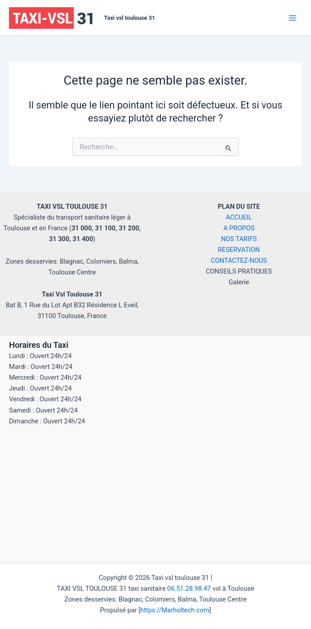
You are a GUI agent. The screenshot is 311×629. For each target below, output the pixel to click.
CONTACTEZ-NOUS (239, 260)
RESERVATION (239, 250)
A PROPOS (238, 228)
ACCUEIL (239, 217)
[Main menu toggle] (292, 18)
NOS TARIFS (239, 239)
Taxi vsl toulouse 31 (129, 17)
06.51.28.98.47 (189, 588)
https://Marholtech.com (174, 610)
